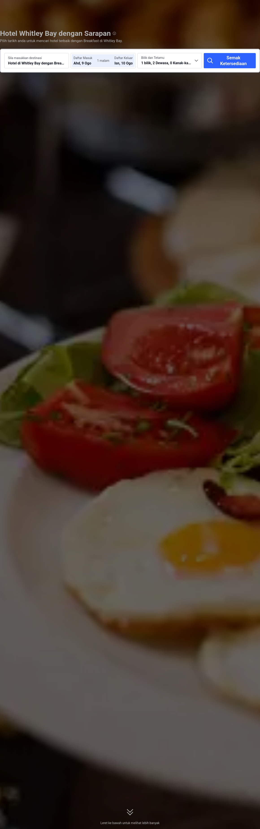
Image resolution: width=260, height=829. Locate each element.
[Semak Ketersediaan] (230, 60)
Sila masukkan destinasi (25, 58)
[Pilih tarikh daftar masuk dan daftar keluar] (87, 60)
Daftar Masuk (83, 58)
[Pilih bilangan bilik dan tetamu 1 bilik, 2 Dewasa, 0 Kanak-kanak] (170, 60)
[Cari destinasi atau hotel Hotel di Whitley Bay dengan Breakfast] (36, 60)
